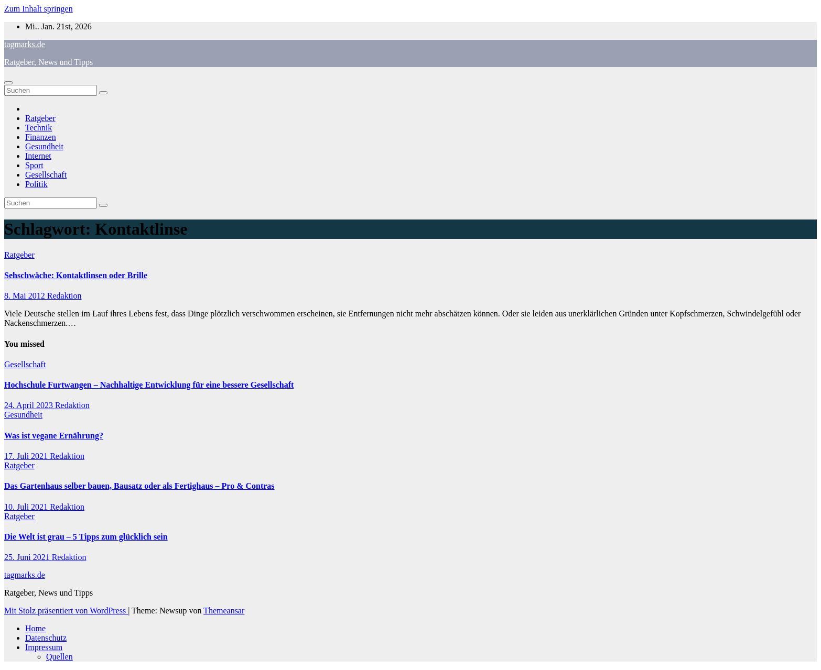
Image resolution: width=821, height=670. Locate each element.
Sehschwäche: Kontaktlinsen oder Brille (75, 275)
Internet (38, 155)
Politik (36, 184)
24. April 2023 (29, 405)
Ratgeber (40, 118)
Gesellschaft (46, 174)
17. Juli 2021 (27, 456)
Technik (38, 127)
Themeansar (223, 610)
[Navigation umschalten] (8, 82)
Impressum (43, 647)
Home (35, 628)
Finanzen (40, 137)
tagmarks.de (24, 44)
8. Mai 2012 (25, 295)
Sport (34, 165)
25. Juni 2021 (28, 557)
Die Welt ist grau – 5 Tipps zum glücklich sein (86, 536)
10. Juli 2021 (27, 506)
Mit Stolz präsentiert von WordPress (66, 610)
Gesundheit (44, 146)
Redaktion (64, 295)
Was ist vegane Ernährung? (53, 435)
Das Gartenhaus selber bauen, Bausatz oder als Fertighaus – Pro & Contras (139, 485)
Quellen (59, 656)
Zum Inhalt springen (38, 8)
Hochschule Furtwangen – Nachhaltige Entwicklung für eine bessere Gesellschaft (149, 384)
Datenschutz (46, 637)
